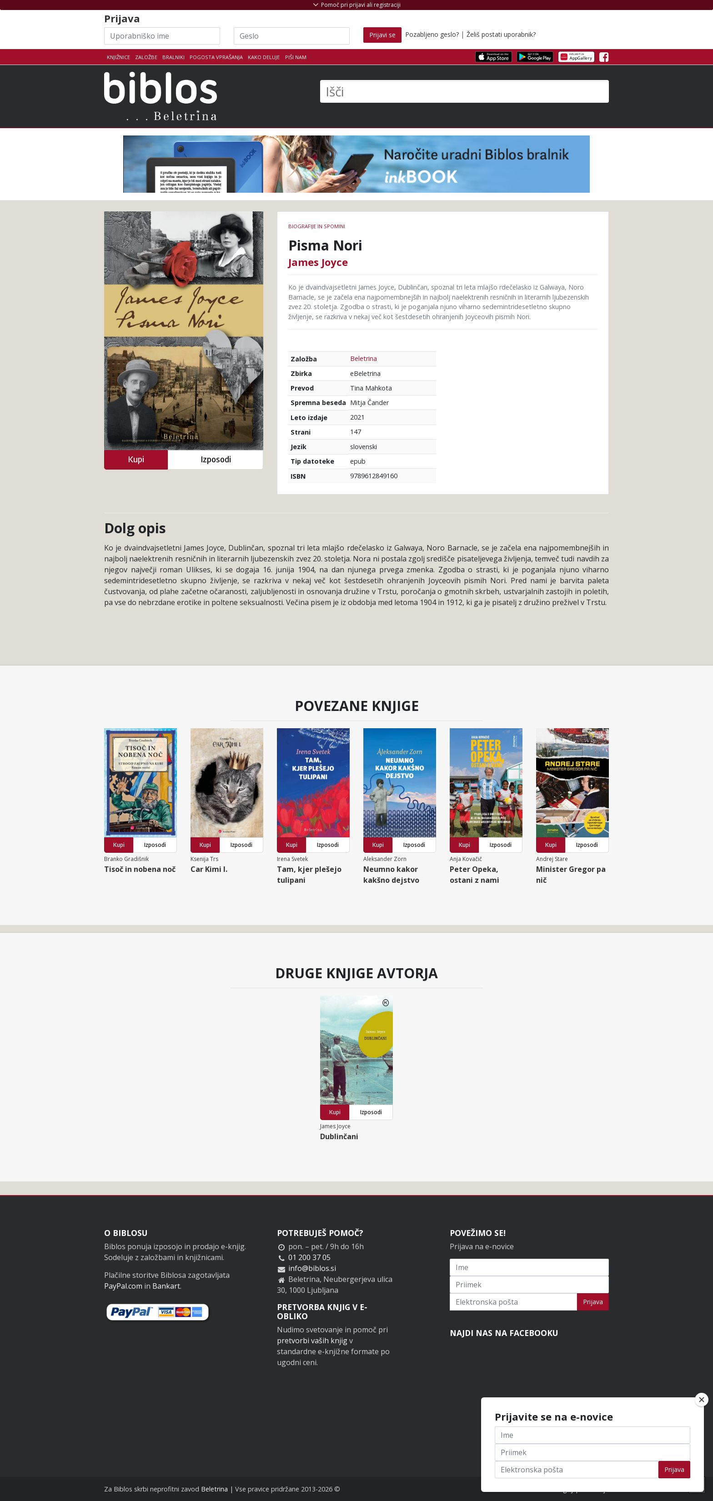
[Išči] (464, 91)
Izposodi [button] (216, 459)
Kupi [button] (136, 459)
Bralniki (173, 57)
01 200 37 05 (309, 1257)
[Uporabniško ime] (162, 36)
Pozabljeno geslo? (432, 34)
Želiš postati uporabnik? (501, 34)
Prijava (593, 1301)
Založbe (146, 57)
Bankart (166, 1286)
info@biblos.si (312, 1268)
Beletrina (363, 358)
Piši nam (295, 57)
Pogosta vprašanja (216, 57)
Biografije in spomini (316, 226)
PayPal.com (123, 1286)
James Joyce (318, 262)
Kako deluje (264, 57)
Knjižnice (118, 57)
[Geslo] (292, 36)
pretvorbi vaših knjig (312, 1341)
